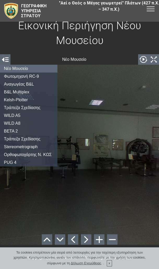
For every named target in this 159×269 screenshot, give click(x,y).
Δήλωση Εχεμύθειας (86, 263)
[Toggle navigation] (151, 8)
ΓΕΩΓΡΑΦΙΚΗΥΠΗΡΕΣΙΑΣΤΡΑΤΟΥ (33, 10)
